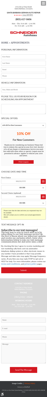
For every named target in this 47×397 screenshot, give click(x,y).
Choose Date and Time (13, 171)
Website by (23, 387)
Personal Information (14, 49)
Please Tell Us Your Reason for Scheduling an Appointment (18, 98)
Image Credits (17, 383)
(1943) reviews (27, 15)
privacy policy (30, 264)
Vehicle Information (13, 82)
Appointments (20, 43)
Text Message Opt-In (12, 224)
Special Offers (9, 118)
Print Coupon (24, 162)
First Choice (6, 177)
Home (4, 43)
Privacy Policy (29, 383)
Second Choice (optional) (11, 193)
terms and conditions (10, 264)
